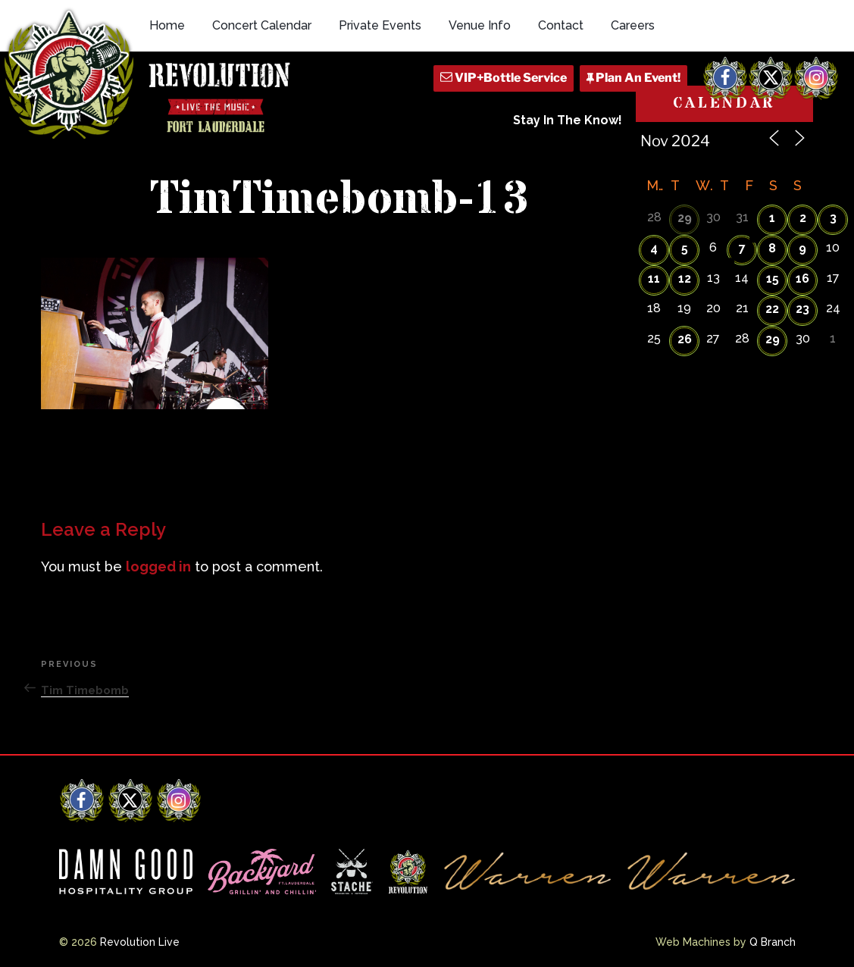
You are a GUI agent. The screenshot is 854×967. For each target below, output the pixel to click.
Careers (633, 25)
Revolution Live (140, 942)
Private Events (380, 25)
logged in (158, 566)
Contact (560, 25)
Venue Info (480, 25)
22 (772, 309)
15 (772, 278)
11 (654, 278)
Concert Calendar (261, 25)
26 (684, 339)
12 (684, 278)
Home (167, 25)
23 (802, 309)
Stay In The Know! (567, 120)
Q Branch (772, 942)
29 (684, 218)
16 (802, 278)
